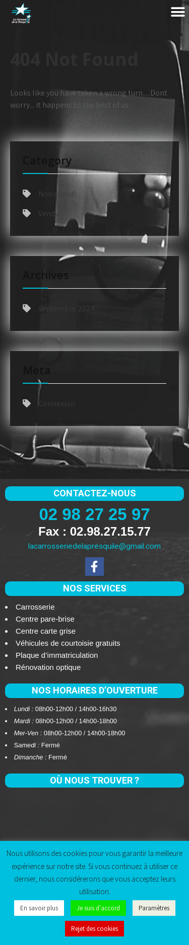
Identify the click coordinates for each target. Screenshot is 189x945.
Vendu (48, 213)
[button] (177, 12)
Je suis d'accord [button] (98, 908)
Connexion (56, 403)
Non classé (56, 194)
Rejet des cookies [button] (94, 928)
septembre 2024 (66, 308)
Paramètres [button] (154, 908)
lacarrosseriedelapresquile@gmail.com (94, 546)
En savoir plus (39, 908)
